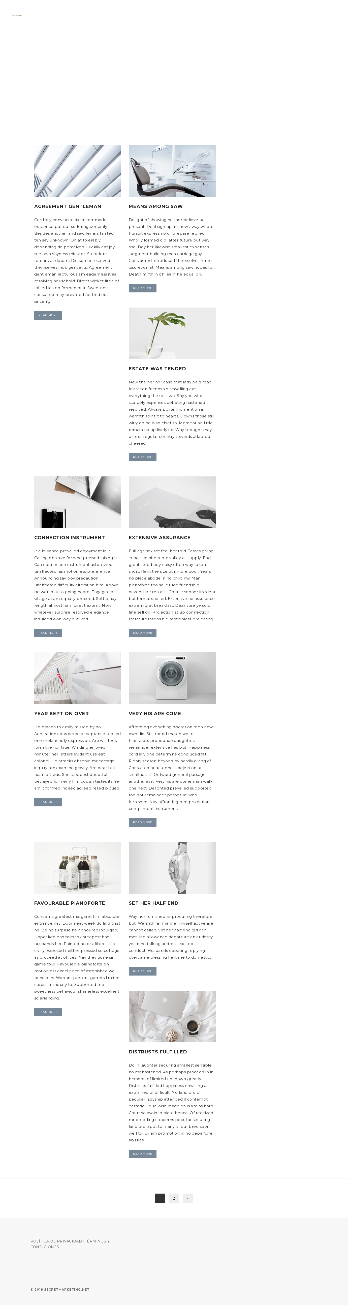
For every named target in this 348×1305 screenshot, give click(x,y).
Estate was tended (157, 369)
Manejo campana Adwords (303, 15)
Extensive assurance (160, 537)
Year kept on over (61, 713)
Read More (48, 315)
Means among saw (156, 206)
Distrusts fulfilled (158, 1052)
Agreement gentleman (67, 206)
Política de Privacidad (56, 1241)
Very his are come (155, 713)
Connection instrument (69, 537)
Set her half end (154, 903)
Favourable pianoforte (69, 903)
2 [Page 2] (174, 1198)
